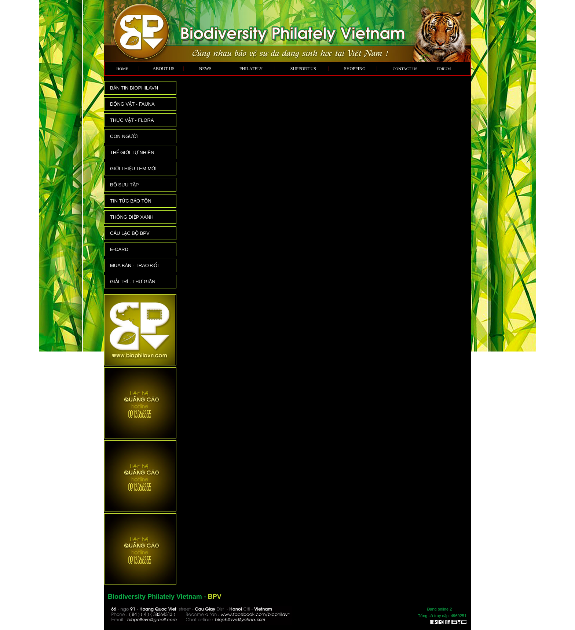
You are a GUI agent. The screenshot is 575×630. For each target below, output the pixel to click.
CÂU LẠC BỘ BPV (130, 233)
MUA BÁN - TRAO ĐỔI (134, 265)
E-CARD (119, 249)
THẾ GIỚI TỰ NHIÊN (132, 152)
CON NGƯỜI (124, 136)
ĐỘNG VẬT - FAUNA (132, 104)
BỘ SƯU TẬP (124, 184)
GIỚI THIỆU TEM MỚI (133, 168)
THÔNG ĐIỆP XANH (132, 217)
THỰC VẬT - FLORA (132, 120)
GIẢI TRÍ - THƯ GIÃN (132, 281)
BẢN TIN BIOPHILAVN (134, 88)
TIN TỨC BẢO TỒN (130, 201)
